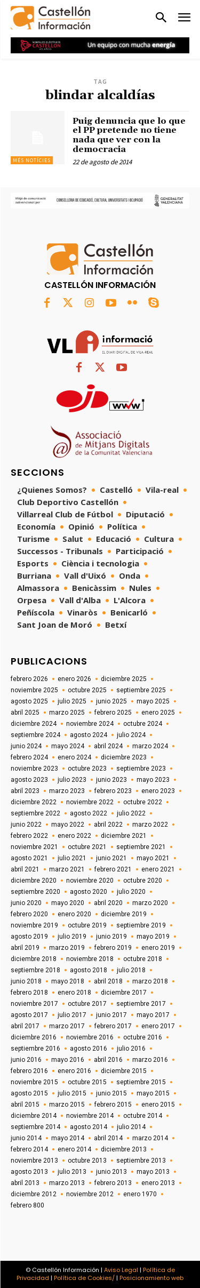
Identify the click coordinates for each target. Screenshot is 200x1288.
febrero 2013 (113, 1183)
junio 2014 (26, 1138)
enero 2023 (158, 791)
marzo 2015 (67, 1104)
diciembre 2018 (34, 959)
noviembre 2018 (90, 959)
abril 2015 (25, 1104)
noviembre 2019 (34, 925)
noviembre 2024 (90, 724)
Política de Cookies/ (84, 1278)
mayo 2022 (67, 824)
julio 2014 (131, 1127)
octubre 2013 (87, 1160)
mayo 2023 (153, 780)
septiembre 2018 (35, 970)
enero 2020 (74, 914)
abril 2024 (108, 746)
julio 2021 (72, 858)
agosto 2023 (29, 780)
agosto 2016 (88, 1048)
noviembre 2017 (34, 1004)
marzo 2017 (67, 1026)
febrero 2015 (113, 1104)
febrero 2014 (29, 1149)
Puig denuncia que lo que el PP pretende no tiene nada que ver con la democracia (129, 135)
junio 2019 (111, 936)
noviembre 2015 (34, 1082)
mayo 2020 (67, 903)
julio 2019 (72, 936)
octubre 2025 (87, 690)
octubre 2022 (142, 802)
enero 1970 (140, 1194)
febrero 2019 (113, 948)
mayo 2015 (153, 1093)
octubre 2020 (142, 880)
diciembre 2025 (124, 679)
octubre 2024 (142, 724)
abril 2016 (108, 1060)
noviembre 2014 (90, 1116)
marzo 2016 (150, 1060)
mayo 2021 (153, 858)
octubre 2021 (87, 847)
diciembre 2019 (124, 914)
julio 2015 (72, 1093)
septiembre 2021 (141, 847)
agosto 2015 (29, 1093)
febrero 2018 (29, 992)
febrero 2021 (113, 869)
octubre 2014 (142, 1116)
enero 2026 (74, 679)
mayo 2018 (67, 981)
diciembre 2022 (34, 802)
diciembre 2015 (124, 1071)
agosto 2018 (88, 970)
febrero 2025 (113, 712)
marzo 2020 (150, 903)
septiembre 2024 (35, 735)
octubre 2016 (142, 1037)
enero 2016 (74, 1071)
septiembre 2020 (35, 892)
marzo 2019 (67, 948)
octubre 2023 (87, 768)
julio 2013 (72, 1172)
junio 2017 (111, 1015)
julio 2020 (131, 892)
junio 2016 (26, 1060)
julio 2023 (72, 780)
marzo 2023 (67, 791)
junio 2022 (26, 824)
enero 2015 (158, 1104)
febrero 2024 (29, 757)
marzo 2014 (150, 1138)
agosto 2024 (88, 735)
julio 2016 (131, 1048)
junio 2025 (111, 701)
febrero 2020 (29, 914)
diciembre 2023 (124, 757)
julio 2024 (131, 735)
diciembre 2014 (34, 1116)
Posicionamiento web (151, 1278)
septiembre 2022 (35, 813)
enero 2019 (158, 948)
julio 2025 (72, 701)
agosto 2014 (88, 1127)
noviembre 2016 (90, 1037)
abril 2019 (25, 948)
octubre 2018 (142, 959)
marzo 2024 (150, 746)
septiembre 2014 (35, 1127)
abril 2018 (108, 981)
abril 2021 (25, 869)
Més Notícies (32, 160)
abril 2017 (25, 1026)
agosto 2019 (29, 936)
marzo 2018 (150, 981)
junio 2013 (111, 1172)
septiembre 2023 (141, 768)
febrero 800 (27, 1205)
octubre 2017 (87, 1004)
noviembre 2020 (90, 880)
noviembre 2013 (34, 1160)
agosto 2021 (29, 858)
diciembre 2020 (34, 880)
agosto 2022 (88, 813)
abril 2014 (108, 1138)
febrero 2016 (29, 1071)
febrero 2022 (29, 836)
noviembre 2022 (90, 802)
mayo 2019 (153, 936)
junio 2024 (26, 746)
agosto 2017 (29, 1015)
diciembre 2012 (34, 1194)
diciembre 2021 (124, 836)
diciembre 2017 (124, 992)
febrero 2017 (113, 1026)
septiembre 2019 (141, 925)
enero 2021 (158, 869)
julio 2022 (131, 813)
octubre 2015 (87, 1082)
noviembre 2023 (34, 768)
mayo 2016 (67, 1060)
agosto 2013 (29, 1172)
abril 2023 (25, 791)
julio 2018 (131, 970)
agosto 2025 (29, 701)
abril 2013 (25, 1183)
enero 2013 (158, 1183)
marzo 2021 (67, 869)
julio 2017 (72, 1015)
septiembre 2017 (141, 1004)
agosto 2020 (88, 892)
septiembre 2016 (35, 1048)
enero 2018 (74, 992)
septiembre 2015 (141, 1082)
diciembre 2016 (34, 1037)
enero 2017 (158, 1026)
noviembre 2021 (34, 847)
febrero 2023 (113, 791)
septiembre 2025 (141, 690)
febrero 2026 (29, 679)
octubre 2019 (87, 925)
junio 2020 (26, 903)
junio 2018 (26, 981)
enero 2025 (158, 712)
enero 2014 (74, 1149)
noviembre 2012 (90, 1194)
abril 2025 (25, 712)
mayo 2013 (153, 1172)
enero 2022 (74, 836)
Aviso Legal (121, 1270)
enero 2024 (74, 757)
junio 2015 (111, 1093)
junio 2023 (111, 780)
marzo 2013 (67, 1183)
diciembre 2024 (34, 724)
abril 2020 (108, 903)
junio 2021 (111, 858)
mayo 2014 (67, 1138)
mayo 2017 (153, 1015)
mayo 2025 (153, 701)
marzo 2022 (150, 824)
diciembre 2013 (124, 1149)
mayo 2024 (67, 746)
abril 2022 (108, 824)
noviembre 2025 (34, 690)
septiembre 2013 (141, 1160)
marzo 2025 (67, 712)
